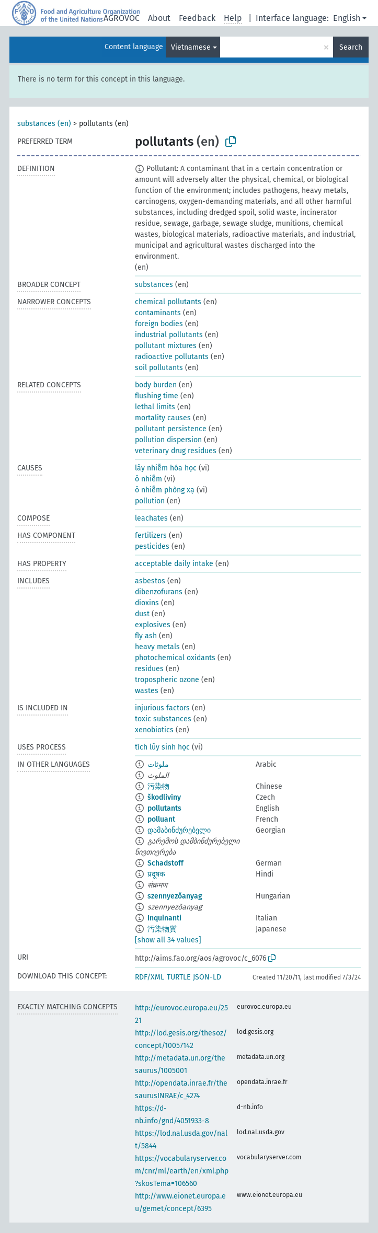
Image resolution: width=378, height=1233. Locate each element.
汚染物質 (162, 929)
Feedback (197, 18)
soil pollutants (159, 367)
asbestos (150, 581)
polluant (161, 819)
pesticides (152, 546)
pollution (150, 501)
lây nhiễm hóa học (166, 468)
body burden (156, 385)
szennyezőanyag (174, 896)
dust (142, 613)
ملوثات (158, 764)
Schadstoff (165, 863)
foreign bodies (159, 323)
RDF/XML (149, 977)
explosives (152, 624)
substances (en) (44, 123)
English (346, 18)
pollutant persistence (171, 428)
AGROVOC (122, 18)
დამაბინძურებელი (179, 830)
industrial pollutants (169, 334)
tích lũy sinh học (162, 747)
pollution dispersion (168, 439)
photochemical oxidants (175, 657)
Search (350, 47)
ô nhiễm (148, 479)
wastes (146, 690)
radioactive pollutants (172, 356)
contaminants (158, 312)
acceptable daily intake (174, 563)
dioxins (147, 602)
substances (154, 284)
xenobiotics (154, 729)
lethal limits (155, 406)
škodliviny (164, 797)
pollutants (164, 808)
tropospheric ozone (167, 679)
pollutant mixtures (166, 345)
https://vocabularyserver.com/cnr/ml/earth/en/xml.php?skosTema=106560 (181, 1171)
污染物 (158, 786)
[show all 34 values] (168, 940)
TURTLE (178, 977)
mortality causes (163, 417)
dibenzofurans (158, 591)
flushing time (156, 395)
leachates (151, 518)
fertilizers (151, 535)
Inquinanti (164, 918)
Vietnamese (191, 47)
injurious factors (162, 708)
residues (149, 668)
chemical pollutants (168, 301)
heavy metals (157, 646)
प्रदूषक (156, 874)
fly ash (146, 635)
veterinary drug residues (175, 450)
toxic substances (163, 719)
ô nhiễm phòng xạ (164, 490)
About (159, 18)
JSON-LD (207, 977)
